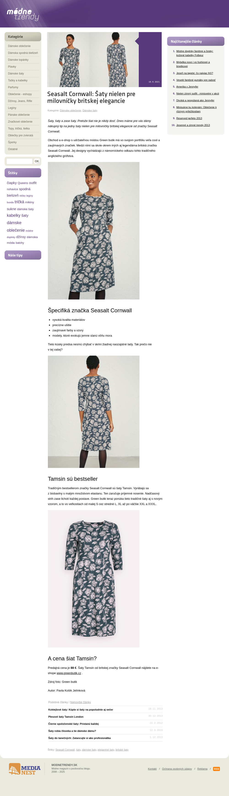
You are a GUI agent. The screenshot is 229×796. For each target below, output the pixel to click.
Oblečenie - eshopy (20, 94)
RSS (216, 769)
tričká (19, 202)
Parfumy (13, 87)
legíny (29, 195)
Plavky (12, 66)
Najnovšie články (80, 702)
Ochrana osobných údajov (177, 768)
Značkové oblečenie (20, 121)
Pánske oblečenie (19, 114)
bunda (10, 202)
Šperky (12, 142)
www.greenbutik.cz (69, 673)
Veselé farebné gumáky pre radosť (196, 80)
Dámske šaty (89, 110)
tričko (22, 195)
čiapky (12, 183)
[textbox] (19, 161)
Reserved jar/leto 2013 (189, 118)
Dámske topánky (18, 59)
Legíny (12, 108)
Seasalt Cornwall (65, 749)
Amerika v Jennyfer (187, 86)
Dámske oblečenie (70, 110)
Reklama (202, 768)
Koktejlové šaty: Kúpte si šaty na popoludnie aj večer (80, 709)
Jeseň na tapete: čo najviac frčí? (194, 73)
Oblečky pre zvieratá (20, 135)
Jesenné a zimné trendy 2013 (193, 125)
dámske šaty (89, 749)
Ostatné (13, 149)
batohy (20, 242)
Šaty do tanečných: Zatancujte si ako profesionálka (79, 738)
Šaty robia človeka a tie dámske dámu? (72, 731)
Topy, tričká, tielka (19, 128)
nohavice (12, 189)
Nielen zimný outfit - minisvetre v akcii (197, 93)
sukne (11, 209)
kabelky (13, 215)
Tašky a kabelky (17, 80)
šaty (78, 749)
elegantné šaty (106, 749)
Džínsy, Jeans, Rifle (20, 101)
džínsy (21, 237)
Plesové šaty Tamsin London (65, 716)
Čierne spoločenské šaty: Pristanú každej (73, 723)
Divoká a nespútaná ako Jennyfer (195, 100)
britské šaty (122, 749)
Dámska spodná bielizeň (23, 53)
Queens (23, 183)
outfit (33, 183)
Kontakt (152, 768)
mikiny (29, 202)
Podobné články (58, 702)
